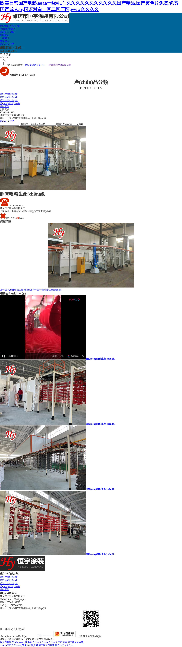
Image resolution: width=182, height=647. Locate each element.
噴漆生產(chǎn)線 (9, 100)
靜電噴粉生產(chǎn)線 (60, 65)
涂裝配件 (4, 106)
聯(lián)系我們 (7, 44)
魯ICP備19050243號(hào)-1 (14, 636)
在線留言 (4, 41)
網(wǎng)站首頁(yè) (10, 26)
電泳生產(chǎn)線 (9, 94)
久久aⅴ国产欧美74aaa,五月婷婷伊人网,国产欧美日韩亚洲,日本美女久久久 (36, 645)
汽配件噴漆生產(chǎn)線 (16, 290)
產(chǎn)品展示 (7, 32)
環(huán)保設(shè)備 (10, 103)
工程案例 (4, 38)
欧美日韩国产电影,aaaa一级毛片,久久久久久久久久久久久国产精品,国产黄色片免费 (41, 642)
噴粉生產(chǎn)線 (9, 97)
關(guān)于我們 (7, 29)
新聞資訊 (4, 35)
